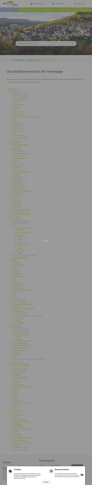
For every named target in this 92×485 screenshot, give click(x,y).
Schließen (46, 482)
